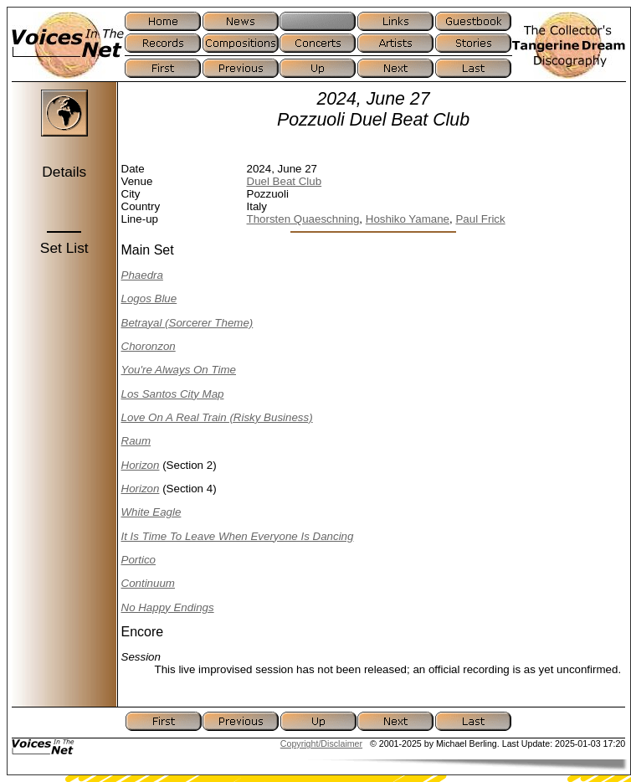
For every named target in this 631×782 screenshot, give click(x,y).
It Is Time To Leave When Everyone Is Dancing (237, 536)
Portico (138, 559)
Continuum (148, 583)
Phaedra (142, 275)
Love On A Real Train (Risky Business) (217, 417)
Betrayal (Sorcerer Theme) (187, 322)
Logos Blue (149, 298)
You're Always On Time (179, 369)
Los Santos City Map (172, 394)
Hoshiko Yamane (407, 219)
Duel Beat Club (284, 181)
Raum (136, 441)
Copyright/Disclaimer (321, 743)
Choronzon (148, 346)
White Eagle (151, 512)
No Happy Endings (167, 607)
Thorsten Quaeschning (303, 219)
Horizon (140, 465)
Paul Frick (480, 219)
